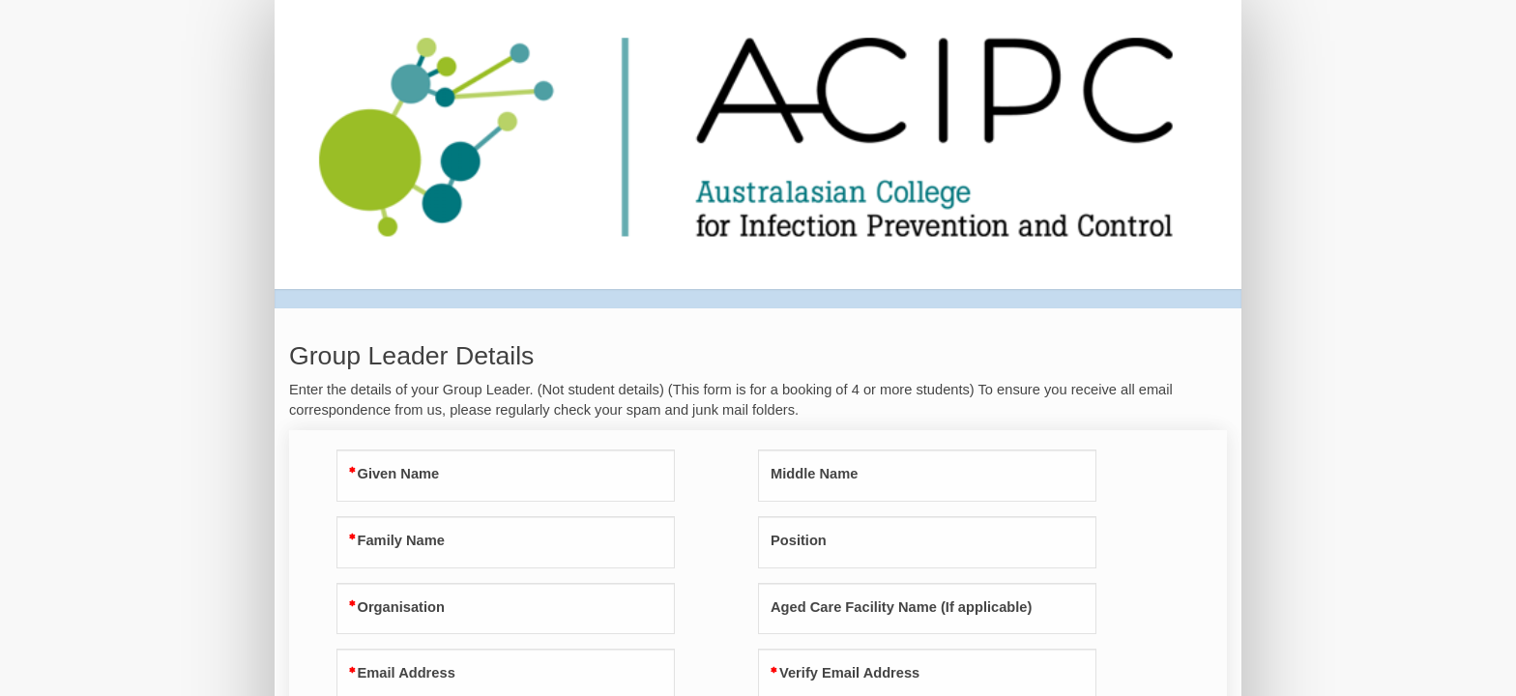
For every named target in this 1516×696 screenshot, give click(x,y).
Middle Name (814, 473)
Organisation (401, 607)
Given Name (399, 473)
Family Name (401, 540)
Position (799, 540)
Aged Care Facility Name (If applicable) (901, 607)
